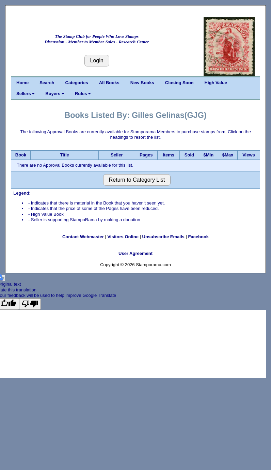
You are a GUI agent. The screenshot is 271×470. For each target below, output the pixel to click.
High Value (216, 82)
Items (168, 154)
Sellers (25, 93)
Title (64, 154)
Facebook (198, 236)
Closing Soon (179, 82)
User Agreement (135, 253)
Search (46, 82)
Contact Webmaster (83, 236)
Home (22, 82)
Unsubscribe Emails (163, 236)
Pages (146, 154)
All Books (109, 82)
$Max (228, 154)
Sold (189, 154)
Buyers (54, 93)
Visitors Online (123, 236)
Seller (117, 154)
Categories (76, 82)
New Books (142, 82)
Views (248, 154)
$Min (208, 154)
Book (21, 154)
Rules (83, 93)
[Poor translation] (30, 304)
